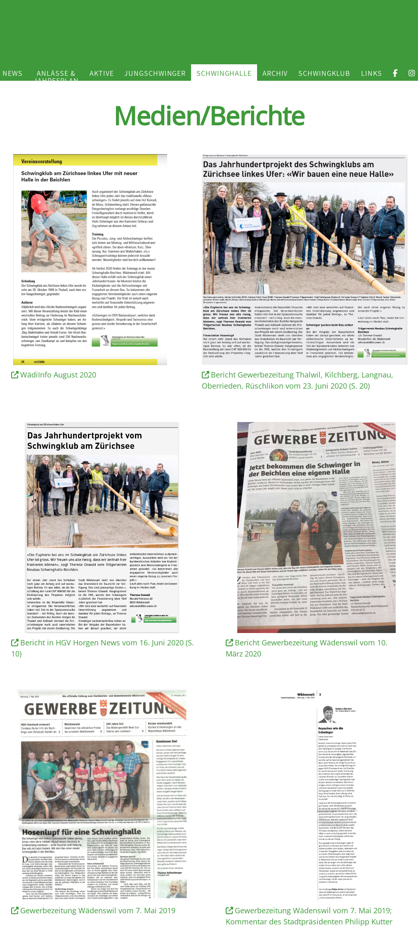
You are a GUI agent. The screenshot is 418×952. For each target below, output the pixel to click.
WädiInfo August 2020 (54, 375)
